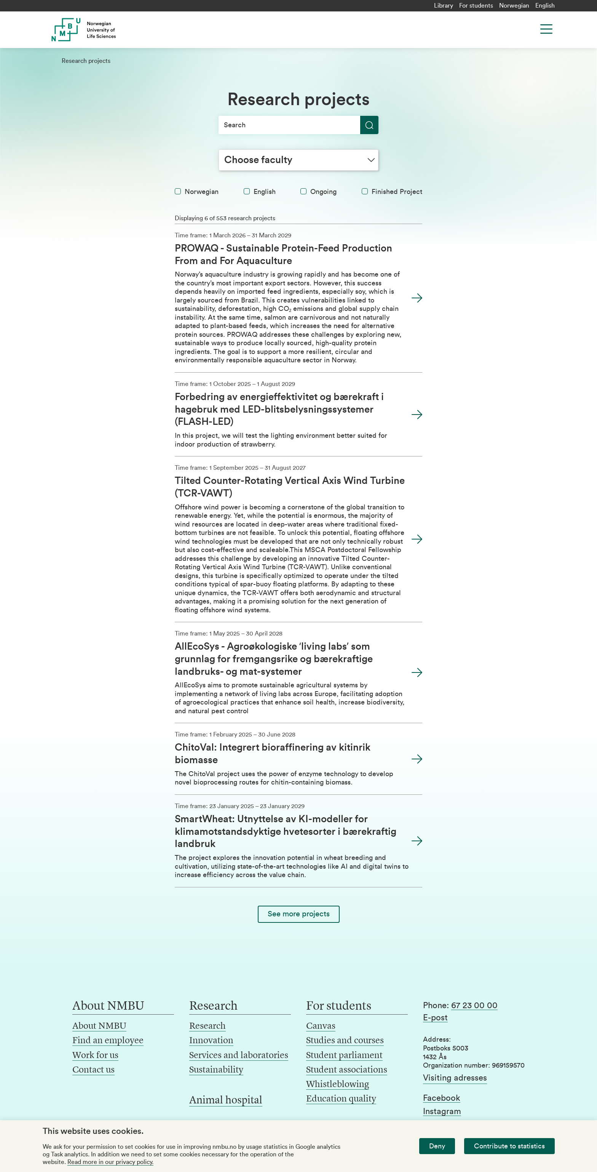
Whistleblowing (337, 1084)
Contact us (93, 1070)
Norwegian (514, 6)
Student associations (346, 1070)
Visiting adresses (455, 1078)
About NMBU (99, 1026)
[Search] (298, 125)
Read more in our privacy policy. (110, 1162)
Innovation (211, 1041)
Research (207, 1026)
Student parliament (344, 1055)
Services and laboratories (238, 1055)
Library (443, 6)
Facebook (441, 1098)
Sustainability (216, 1070)
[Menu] (546, 29)
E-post (435, 1017)
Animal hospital (225, 1100)
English (545, 6)
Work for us (95, 1055)
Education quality (341, 1099)
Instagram (442, 1111)
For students (476, 6)
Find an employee (108, 1041)
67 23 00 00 (474, 1005)
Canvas (320, 1026)
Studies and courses (345, 1041)
